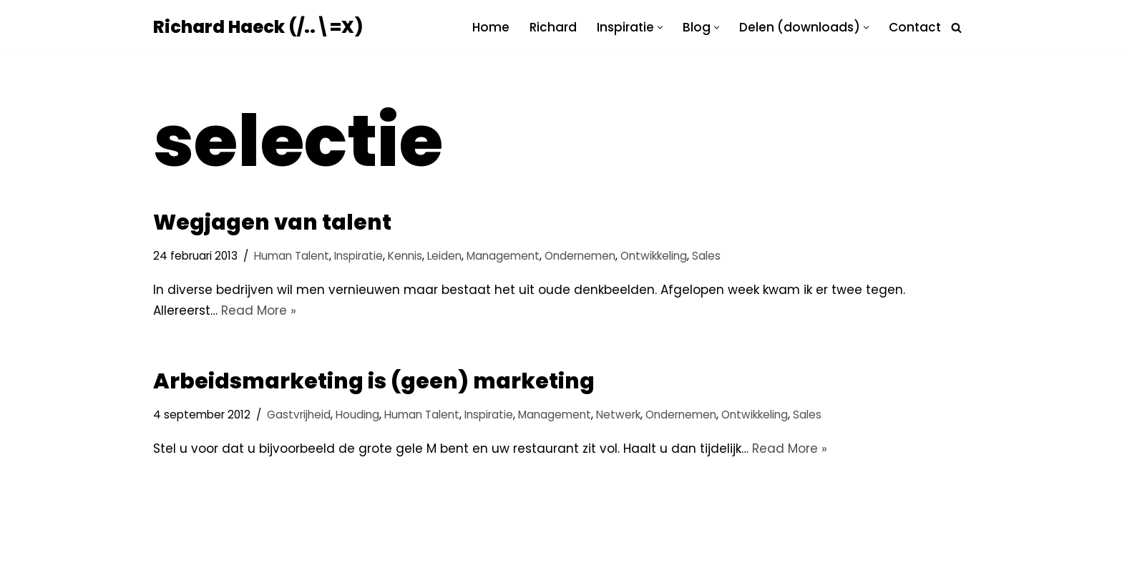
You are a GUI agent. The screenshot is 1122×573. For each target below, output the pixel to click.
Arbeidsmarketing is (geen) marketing (374, 381)
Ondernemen (580, 255)
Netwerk (618, 414)
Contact (915, 27)
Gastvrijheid (299, 414)
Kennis (405, 255)
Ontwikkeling (653, 255)
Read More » (258, 310)
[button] (660, 27)
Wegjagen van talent (272, 222)
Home (490, 27)
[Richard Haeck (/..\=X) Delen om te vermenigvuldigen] (258, 27)
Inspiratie (358, 255)
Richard (553, 27)
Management (503, 255)
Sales (706, 255)
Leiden (444, 255)
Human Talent (291, 255)
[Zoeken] (956, 27)
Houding (357, 414)
